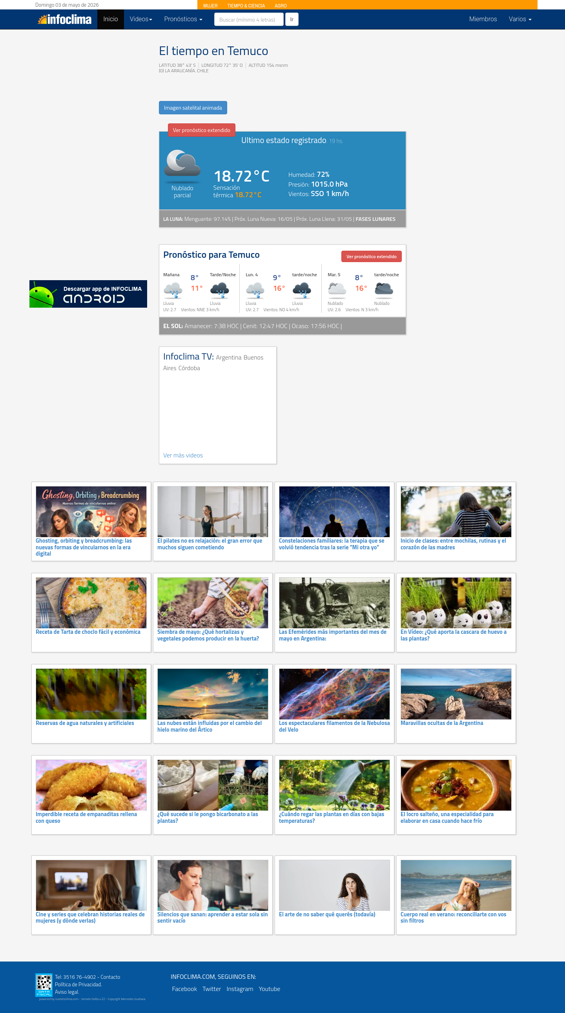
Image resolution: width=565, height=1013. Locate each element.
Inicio (113, 19)
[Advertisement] (88, 153)
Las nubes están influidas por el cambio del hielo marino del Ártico (209, 726)
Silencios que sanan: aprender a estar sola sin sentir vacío (212, 917)
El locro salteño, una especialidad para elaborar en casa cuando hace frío (447, 817)
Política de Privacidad (78, 984)
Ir (291, 19)
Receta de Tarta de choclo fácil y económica (88, 632)
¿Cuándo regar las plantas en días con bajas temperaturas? (331, 817)
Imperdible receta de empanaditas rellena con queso (86, 817)
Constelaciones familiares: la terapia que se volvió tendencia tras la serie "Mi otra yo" (332, 543)
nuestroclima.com (66, 998)
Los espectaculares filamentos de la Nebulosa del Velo (334, 726)
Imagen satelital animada (193, 107)
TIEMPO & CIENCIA (246, 5)
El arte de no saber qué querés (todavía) (327, 914)
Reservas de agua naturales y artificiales (85, 723)
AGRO (281, 5)
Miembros (483, 19)
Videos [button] (141, 19)
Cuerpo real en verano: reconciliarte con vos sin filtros (454, 917)
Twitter (211, 988)
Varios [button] (520, 19)
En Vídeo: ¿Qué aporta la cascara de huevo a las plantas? (454, 635)
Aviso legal (66, 992)
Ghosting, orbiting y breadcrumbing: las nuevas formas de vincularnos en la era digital (84, 547)
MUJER (210, 5)
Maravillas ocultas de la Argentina (442, 723)
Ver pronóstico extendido (201, 130)
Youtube (270, 988)
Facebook (184, 988)
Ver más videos (183, 455)
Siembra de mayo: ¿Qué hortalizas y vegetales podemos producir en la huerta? (208, 635)
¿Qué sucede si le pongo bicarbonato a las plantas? (207, 817)
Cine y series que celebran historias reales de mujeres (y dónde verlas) (90, 917)
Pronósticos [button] (183, 19)
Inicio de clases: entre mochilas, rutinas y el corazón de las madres (453, 543)
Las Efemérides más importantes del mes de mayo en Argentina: (332, 635)
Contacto (110, 977)
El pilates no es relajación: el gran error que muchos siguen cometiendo (209, 543)
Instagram (239, 988)
